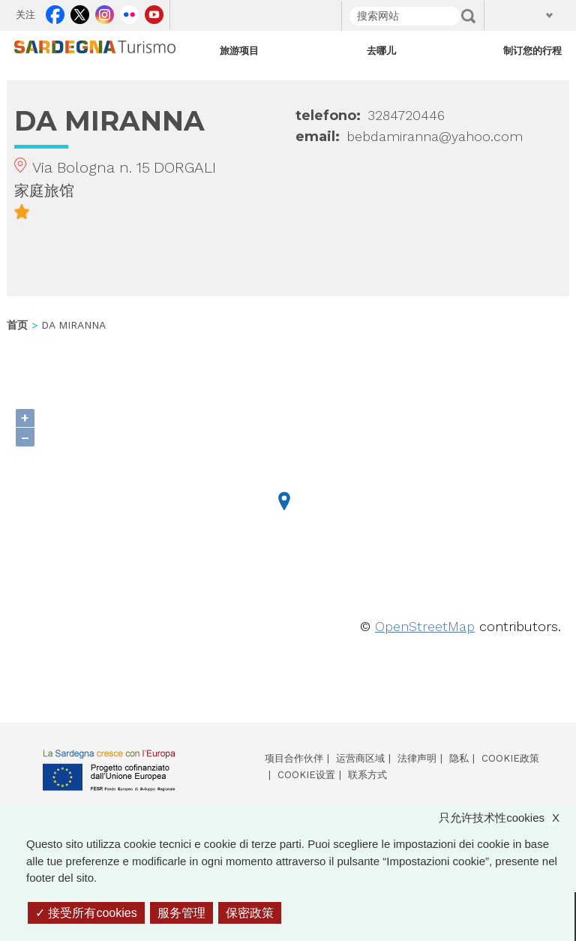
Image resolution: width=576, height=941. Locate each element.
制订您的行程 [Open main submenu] (532, 50)
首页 (17, 325)
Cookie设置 (306, 774)
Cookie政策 (510, 758)
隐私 (459, 758)
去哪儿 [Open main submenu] (381, 50)
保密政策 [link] (250, 912)
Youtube (154, 12)
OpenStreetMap (425, 626)
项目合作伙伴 (294, 758)
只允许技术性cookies (506, 818)
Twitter (79, 12)
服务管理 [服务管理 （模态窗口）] (182, 912)
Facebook (55, 12)
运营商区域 (360, 758)
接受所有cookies (86, 912)
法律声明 (417, 758)
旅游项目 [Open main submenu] (239, 50)
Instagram (104, 12)
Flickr (129, 12)
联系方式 (367, 774)
